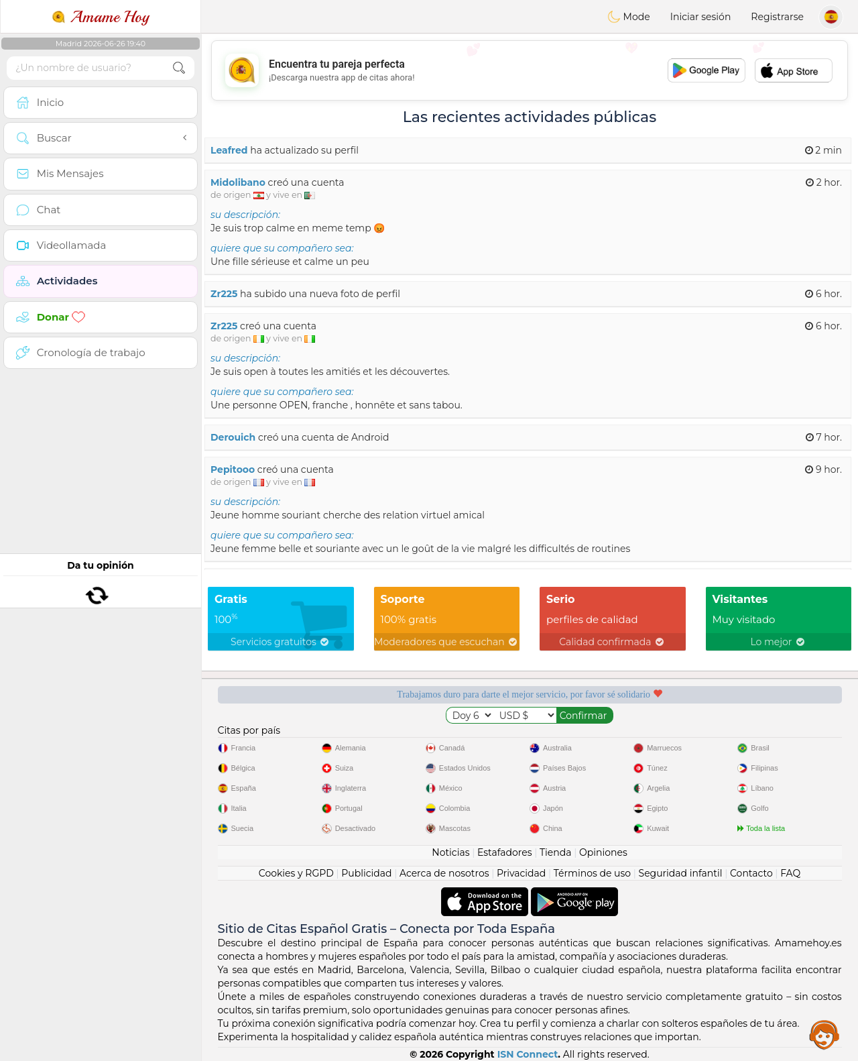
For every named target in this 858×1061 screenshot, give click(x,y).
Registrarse (777, 17)
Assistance (824, 1034)
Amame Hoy (100, 17)
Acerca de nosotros (444, 873)
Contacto (751, 873)
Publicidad (366, 873)
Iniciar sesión (700, 17)
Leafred (229, 150)
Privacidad (521, 873)
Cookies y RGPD (296, 873)
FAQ (790, 873)
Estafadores (504, 852)
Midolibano (237, 182)
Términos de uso (592, 873)
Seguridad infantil (681, 873)
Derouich (232, 437)
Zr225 (223, 294)
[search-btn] (179, 68)
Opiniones (603, 852)
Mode (628, 16)
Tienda (555, 852)
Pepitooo (232, 469)
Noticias (450, 852)
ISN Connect (527, 1054)
